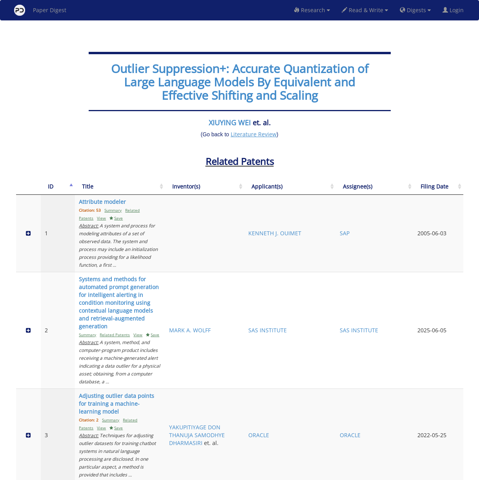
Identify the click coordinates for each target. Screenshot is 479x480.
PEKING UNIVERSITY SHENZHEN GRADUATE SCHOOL (349, 409)
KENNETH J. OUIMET (349, 221)
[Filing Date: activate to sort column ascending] (448, 191)
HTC (339, 367)
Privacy (262, 472)
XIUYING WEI (230, 122)
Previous (390, 440)
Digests (415, 10)
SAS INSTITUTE (353, 271)
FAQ (206, 472)
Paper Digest (40, 10)
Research (312, 10)
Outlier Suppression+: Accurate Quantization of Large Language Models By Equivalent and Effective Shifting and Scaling (239, 81)
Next (451, 440)
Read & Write (365, 10)
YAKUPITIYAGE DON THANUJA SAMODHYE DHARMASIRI (305, 321)
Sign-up (223, 472)
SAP (394, 221)
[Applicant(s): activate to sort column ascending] (358, 191)
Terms (243, 472)
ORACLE (344, 325)
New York (303, 472)
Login (455, 10)
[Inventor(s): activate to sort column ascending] (306, 191)
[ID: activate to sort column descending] (47, 191)
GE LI (292, 409)
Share (279, 472)
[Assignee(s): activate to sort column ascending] (409, 191)
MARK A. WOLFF (297, 271)
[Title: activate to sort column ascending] (169, 191)
